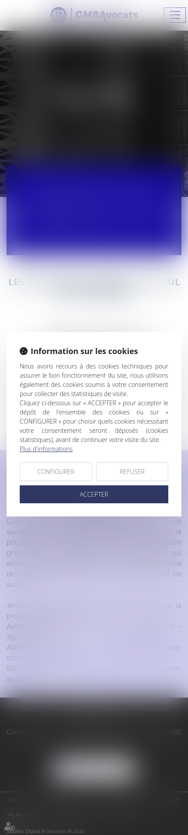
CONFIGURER (55, 471)
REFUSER (132, 471)
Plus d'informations (46, 449)
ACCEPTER (94, 494)
